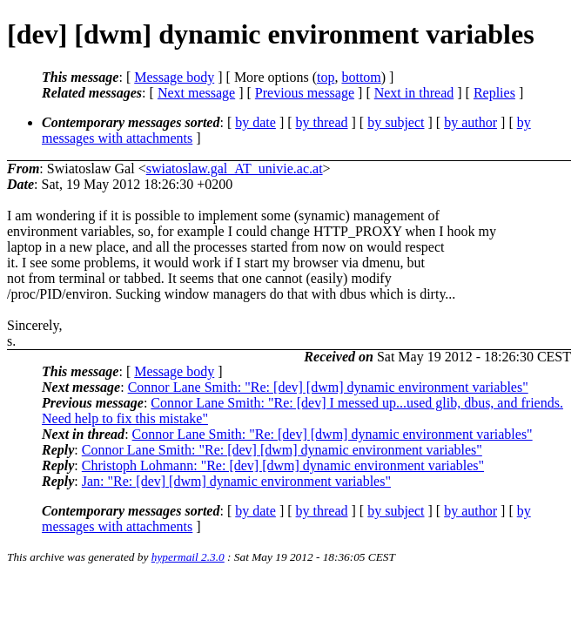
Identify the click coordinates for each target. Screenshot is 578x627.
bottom (360, 77)
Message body (174, 77)
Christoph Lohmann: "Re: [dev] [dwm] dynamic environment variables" (283, 465)
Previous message (304, 92)
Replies (494, 92)
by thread (322, 122)
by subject (395, 122)
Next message (196, 92)
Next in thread (414, 92)
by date (255, 122)
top (325, 77)
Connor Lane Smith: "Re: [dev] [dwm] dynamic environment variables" (328, 387)
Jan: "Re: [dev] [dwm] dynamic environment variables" (236, 481)
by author (470, 122)
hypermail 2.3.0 (188, 556)
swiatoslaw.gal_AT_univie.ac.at (234, 168)
